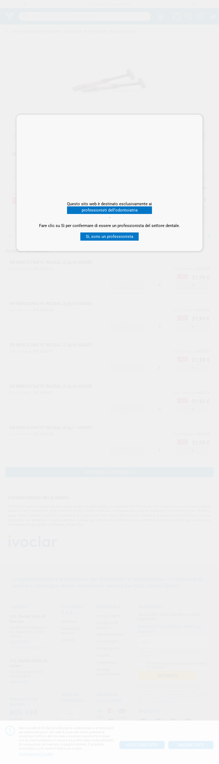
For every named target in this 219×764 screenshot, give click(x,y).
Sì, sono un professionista (109, 236)
